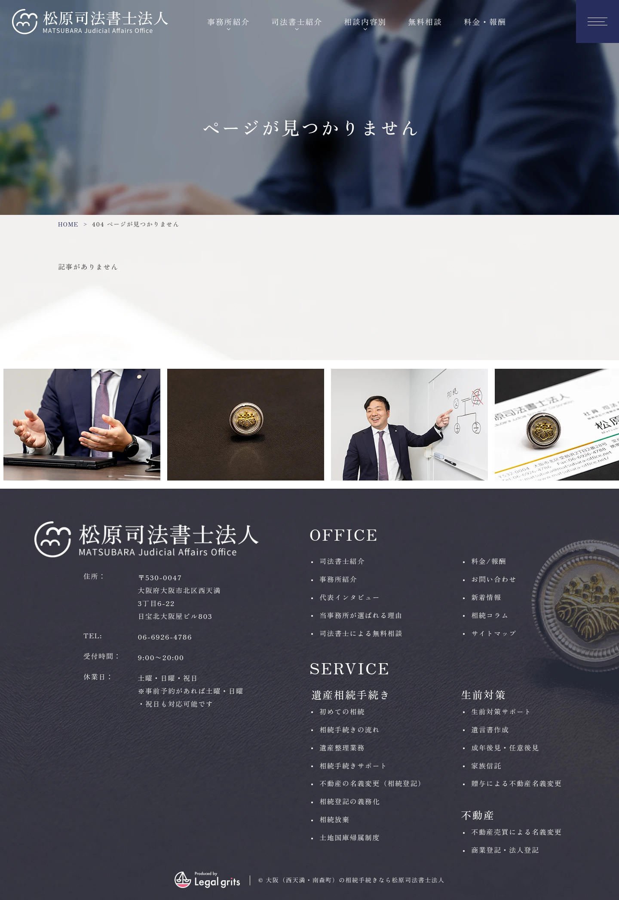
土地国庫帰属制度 (349, 837)
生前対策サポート (501, 711)
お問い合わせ (494, 579)
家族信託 (486, 765)
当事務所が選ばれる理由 (361, 615)
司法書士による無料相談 (361, 633)
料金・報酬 (485, 21)
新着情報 (486, 597)
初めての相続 (342, 711)
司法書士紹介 (296, 21)
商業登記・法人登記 (505, 850)
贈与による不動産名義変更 (516, 783)
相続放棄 (334, 819)
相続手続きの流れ (349, 729)
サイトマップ (494, 633)
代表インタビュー (349, 597)
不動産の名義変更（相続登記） (372, 783)
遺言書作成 (490, 729)
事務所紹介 (228, 21)
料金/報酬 (488, 561)
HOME (68, 224)
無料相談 (425, 21)
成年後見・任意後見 (505, 747)
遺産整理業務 (342, 747)
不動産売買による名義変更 (516, 832)
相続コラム (490, 615)
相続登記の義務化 (349, 801)
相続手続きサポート (353, 765)
